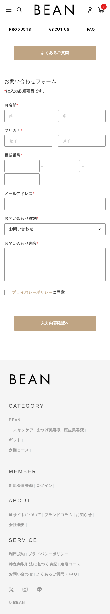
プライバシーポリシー (32, 292)
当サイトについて (25, 515)
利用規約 (17, 554)
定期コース (19, 450)
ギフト (15, 440)
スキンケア (23, 430)
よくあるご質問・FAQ (56, 574)
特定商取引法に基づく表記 (33, 564)
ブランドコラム (58, 515)
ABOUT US (59, 29)
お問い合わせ (21, 574)
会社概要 (17, 525)
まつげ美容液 (48, 430)
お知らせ (84, 515)
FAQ (91, 29)
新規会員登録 (21, 485)
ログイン (44, 485)
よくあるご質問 (55, 53)
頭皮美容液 (74, 430)
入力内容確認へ (55, 323)
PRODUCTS (20, 29)
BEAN (15, 420)
